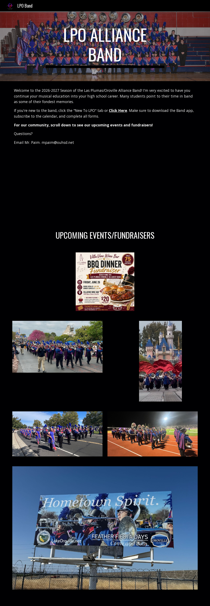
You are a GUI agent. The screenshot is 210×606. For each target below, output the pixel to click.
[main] (105, 46)
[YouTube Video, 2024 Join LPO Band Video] (57, 187)
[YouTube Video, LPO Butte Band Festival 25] (152, 187)
